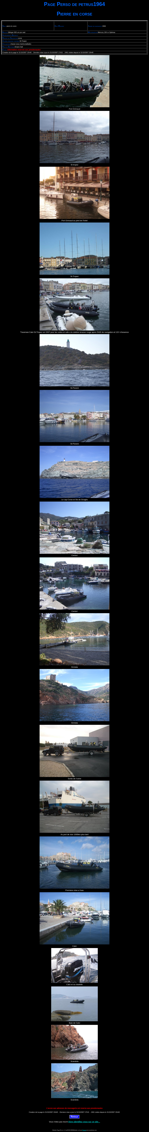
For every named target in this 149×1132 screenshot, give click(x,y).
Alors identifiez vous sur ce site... (84, 1121)
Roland (84, 1130)
